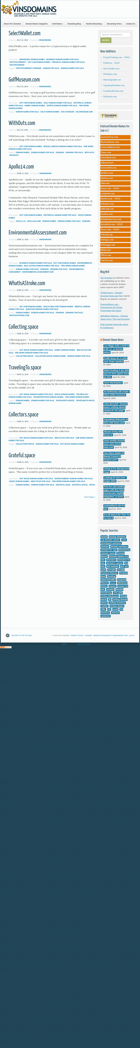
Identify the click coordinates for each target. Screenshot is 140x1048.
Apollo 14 (20, 221)
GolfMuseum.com (24, 80)
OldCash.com (107, 208)
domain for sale (51, 68)
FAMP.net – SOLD (111, 63)
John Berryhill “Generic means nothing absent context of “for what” (115, 407)
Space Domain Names (65, 394)
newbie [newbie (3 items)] (110, 589)
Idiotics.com (107, 178)
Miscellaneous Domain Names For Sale (62, 146)
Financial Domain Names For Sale (68, 62)
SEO (64, 644)
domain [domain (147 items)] (105, 546)
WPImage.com (108, 245)
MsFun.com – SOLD (110, 198)
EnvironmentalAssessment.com (38, 233)
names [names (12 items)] (112, 586)
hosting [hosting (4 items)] (111, 576)
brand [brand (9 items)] (104, 536)
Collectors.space (23, 415)
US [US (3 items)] (109, 609)
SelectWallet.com (24, 33)
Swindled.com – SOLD (112, 224)
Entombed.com (108, 157)
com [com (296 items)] (124, 540)
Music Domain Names (19, 481)
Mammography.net (112, 79)
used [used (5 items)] (115, 609)
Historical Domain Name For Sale (59, 215)
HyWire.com (107, 173)
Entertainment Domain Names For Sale (74, 479)
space (92, 485)
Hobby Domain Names (35, 106)
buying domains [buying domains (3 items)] (117, 536)
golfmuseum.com (84, 112)
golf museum (67, 112)
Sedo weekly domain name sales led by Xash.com (114, 444)
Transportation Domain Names (48, 397)
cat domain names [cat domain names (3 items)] (110, 540)
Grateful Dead (63, 485)
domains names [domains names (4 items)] (115, 563)
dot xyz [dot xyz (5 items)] (124, 566)
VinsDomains (45, 40)
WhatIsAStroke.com (27, 283)
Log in (131, 635)
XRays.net (106, 250)
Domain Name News (113, 340)
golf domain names (49, 112)
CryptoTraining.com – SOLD (116, 57)
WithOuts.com (22, 123)
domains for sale (74, 153)
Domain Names (22, 153)
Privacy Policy (77, 635)
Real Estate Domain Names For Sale (41, 266)
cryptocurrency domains (28, 68)
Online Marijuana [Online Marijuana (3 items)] (109, 596)
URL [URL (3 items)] (103, 609)
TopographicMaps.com (114, 85)
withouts (14, 155)
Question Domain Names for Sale (42, 309)
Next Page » (89, 497)
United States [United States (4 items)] (117, 606)
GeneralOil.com (108, 167)
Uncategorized (16, 65)
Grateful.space (22, 455)
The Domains (106, 277)
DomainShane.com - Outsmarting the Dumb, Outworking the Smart (111, 307)
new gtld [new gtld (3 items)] (117, 593)
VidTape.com (107, 239)
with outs (89, 153)
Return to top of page (22, 635)
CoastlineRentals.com (113, 91)
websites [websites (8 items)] (105, 616)
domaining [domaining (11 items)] (124, 550)
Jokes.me (105, 183)
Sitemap (88, 635)
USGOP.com (107, 234)
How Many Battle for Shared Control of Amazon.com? (113, 456)
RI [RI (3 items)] (110, 599)
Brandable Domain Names (32, 59)
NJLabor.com (107, 203)
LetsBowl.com (108, 193)
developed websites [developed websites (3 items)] (111, 543)
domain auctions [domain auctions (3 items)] (119, 546)
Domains (60, 153)
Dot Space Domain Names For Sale (36, 350)
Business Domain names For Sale (62, 59)
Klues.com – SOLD (110, 188)
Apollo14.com (21, 167)
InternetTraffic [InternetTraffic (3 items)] (108, 579)
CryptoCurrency (17, 62)
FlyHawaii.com (110, 96)
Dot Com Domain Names (39, 62)
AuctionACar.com (109, 137)
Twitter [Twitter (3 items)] (104, 606)
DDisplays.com (110, 74)
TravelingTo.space (25, 368)
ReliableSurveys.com (111, 219)
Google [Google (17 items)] (111, 570)
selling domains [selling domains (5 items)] (117, 603)
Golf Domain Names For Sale (57, 103)
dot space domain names (72, 444)
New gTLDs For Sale (64, 438)
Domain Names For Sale (72, 68)
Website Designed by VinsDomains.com (110, 635)
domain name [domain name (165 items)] (108, 553)
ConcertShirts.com (110, 147)
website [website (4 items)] (115, 613)
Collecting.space (23, 327)
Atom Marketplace (113, 383)
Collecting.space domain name (50, 356)
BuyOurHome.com (110, 142)
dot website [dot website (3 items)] (113, 566)
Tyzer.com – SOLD (110, 229)
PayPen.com (107, 214)
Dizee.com (106, 152)
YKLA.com (106, 255)
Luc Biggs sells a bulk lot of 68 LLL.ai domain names (116, 349)
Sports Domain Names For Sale (62, 106)
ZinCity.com (107, 260)
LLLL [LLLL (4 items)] (112, 583)
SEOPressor (84, 644)
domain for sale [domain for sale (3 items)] (109, 550)
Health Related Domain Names (58, 307)
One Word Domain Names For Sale (31, 353)
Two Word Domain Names (73, 266)
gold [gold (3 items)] (103, 570)
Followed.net (107, 162)
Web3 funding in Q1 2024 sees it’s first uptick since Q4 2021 (116, 373)
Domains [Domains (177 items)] (111, 560)
